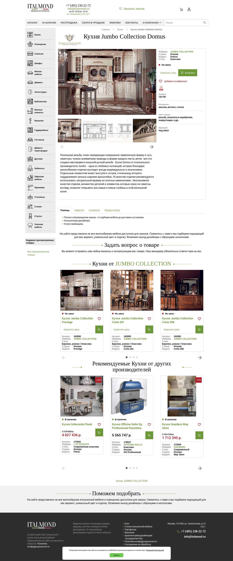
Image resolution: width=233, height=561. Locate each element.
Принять (116, 555)
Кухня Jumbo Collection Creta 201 (127, 320)
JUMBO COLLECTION (181, 51)
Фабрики (115, 22)
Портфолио (130, 529)
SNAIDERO (179, 447)
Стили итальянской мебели (138, 526)
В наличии (49, 22)
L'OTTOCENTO (81, 444)
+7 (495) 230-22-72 (78, 5)
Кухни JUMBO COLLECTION (131, 481)
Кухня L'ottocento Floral (77, 424)
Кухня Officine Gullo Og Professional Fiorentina (127, 426)
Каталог (32, 22)
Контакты (131, 22)
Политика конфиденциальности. (38, 545)
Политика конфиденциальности (141, 541)
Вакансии (129, 532)
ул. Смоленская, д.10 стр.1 (78, 14)
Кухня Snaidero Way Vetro (175, 426)
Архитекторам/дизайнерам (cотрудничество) (138, 537)
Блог (127, 523)
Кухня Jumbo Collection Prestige (77, 320)
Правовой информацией (155, 550)
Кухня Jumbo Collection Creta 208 (177, 320)
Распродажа (69, 22)
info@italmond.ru (78, 8)
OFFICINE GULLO (133, 444)
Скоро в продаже (93, 22)
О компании (152, 22)
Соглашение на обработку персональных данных (138, 546)
